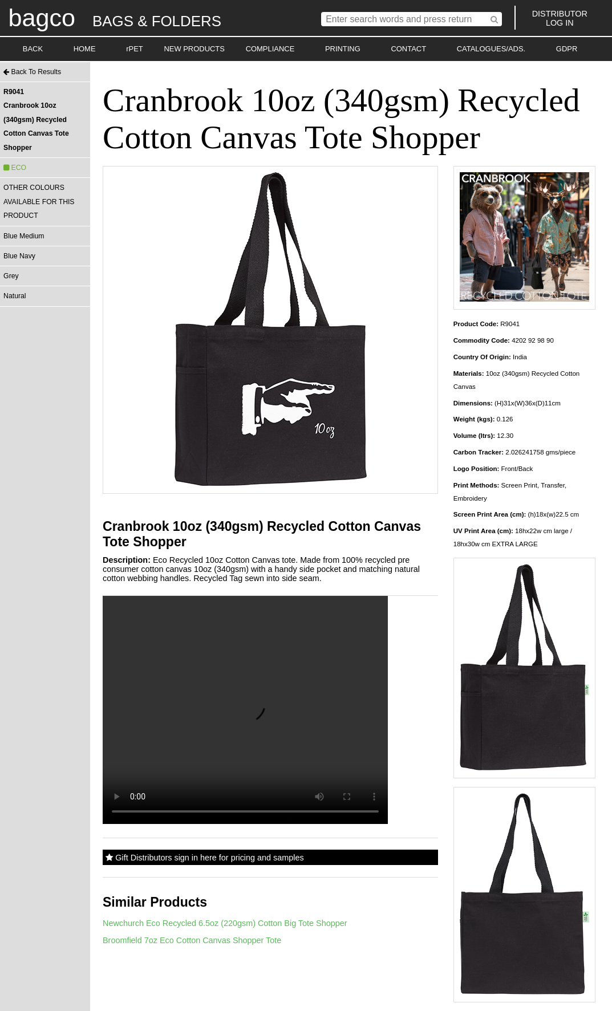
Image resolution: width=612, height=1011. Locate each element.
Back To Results (32, 72)
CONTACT (408, 48)
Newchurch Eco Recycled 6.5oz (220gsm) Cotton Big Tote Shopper (225, 923)
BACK (33, 48)
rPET (134, 48)
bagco (41, 17)
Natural (14, 296)
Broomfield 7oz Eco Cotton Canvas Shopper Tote (192, 940)
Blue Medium (23, 236)
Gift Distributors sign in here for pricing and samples (204, 857)
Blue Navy (19, 256)
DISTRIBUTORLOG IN (559, 18)
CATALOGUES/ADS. (491, 48)
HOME (85, 48)
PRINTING (342, 48)
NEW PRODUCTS (194, 48)
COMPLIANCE (270, 48)
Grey (11, 276)
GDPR (566, 48)
